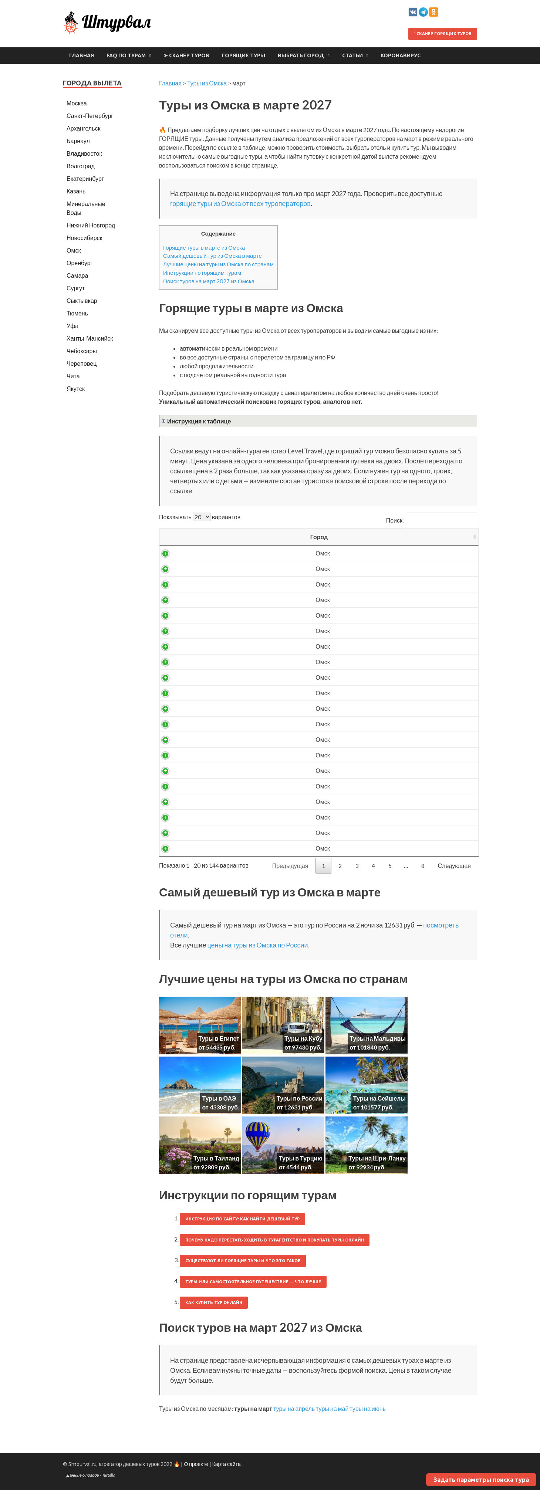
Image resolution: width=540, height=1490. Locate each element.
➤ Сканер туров (186, 55)
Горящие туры (243, 55)
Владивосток (84, 153)
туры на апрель (294, 1408)
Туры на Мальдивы (378, 1038)
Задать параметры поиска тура (481, 1479)
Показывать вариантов (199, 516)
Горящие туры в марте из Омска (204, 247)
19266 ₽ (381, 615)
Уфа (72, 325)
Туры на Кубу (303, 1038)
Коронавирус (401, 55)
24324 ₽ (381, 723)
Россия (229, 553)
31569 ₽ (381, 817)
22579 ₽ (381, 661)
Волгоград (81, 165)
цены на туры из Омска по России (257, 945)
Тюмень (77, 313)
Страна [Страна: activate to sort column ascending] (229, 536)
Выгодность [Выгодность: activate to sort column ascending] (444, 536)
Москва (77, 103)
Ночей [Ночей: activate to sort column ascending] (332, 536)
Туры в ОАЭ (219, 1098)
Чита (73, 375)
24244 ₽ (381, 708)
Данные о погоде (83, 1475)
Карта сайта (226, 1464)
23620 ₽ (381, 692)
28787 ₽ (381, 770)
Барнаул (78, 140)
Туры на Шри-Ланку (377, 1158)
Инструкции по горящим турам (202, 272)
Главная (81, 55)
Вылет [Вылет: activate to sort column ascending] (283, 536)
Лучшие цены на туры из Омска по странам (218, 264)
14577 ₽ (381, 568)
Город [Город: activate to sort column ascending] (181, 536)
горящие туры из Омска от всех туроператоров (240, 203)
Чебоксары (82, 350)
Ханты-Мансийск (90, 338)
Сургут (76, 287)
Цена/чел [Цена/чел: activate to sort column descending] (382, 536)
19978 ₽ (381, 630)
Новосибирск (84, 237)
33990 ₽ (381, 848)
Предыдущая (290, 865)
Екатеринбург (85, 178)
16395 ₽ (381, 584)
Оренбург (79, 262)
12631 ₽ (381, 553)
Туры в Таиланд (216, 1158)
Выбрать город (301, 55)
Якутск (76, 388)
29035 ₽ (381, 801)
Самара (77, 275)
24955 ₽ (381, 739)
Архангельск (83, 128)
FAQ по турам (126, 55)
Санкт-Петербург (90, 115)
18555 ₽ (381, 599)
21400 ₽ (381, 646)
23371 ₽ (381, 677)
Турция (229, 754)
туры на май (332, 1408)
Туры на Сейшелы (379, 1098)
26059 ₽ (381, 754)
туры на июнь (368, 1408)
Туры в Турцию (301, 1158)
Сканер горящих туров (443, 33)
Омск (181, 553)
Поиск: (431, 520)
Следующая (454, 865)
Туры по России (300, 1098)
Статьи (352, 55)
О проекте (196, 1464)
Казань (76, 191)
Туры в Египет (219, 1038)
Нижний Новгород (91, 225)
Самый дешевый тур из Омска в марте (212, 255)
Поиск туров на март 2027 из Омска (208, 281)
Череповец (82, 363)
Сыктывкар (82, 300)
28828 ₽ (381, 786)
